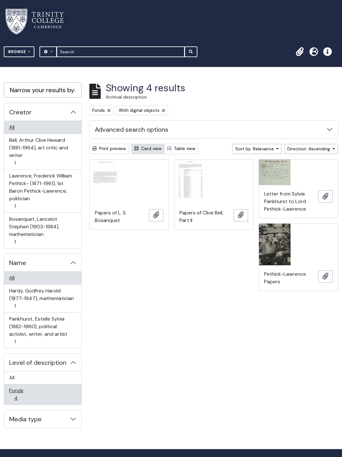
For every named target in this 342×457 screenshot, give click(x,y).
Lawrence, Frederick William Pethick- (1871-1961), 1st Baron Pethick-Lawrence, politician (40, 191)
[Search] (121, 51)
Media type (25, 419)
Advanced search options (131, 129)
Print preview (109, 148)
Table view (181, 148)
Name (17, 263)
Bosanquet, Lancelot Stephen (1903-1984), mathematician (34, 230)
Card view (148, 148)
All (12, 127)
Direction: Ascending (309, 149)
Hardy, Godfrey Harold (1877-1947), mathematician (41, 298)
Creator (20, 112)
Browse (17, 51)
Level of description (37, 362)
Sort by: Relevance (255, 149)
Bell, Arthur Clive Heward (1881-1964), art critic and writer (38, 151)
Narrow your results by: (42, 90)
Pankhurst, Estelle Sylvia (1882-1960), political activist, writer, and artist (38, 330)
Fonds (20, 394)
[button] (300, 52)
